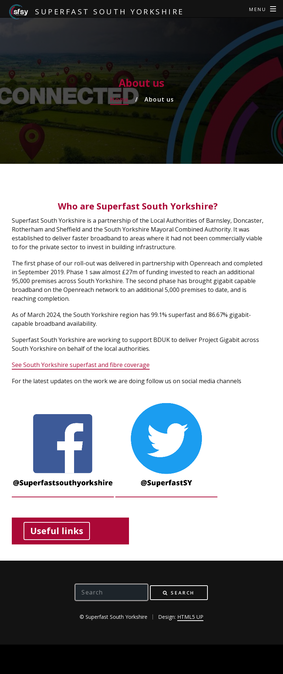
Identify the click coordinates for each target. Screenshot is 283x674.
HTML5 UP (190, 616)
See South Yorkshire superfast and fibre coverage (81, 365)
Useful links (56, 531)
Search (183, 592)
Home (119, 99)
